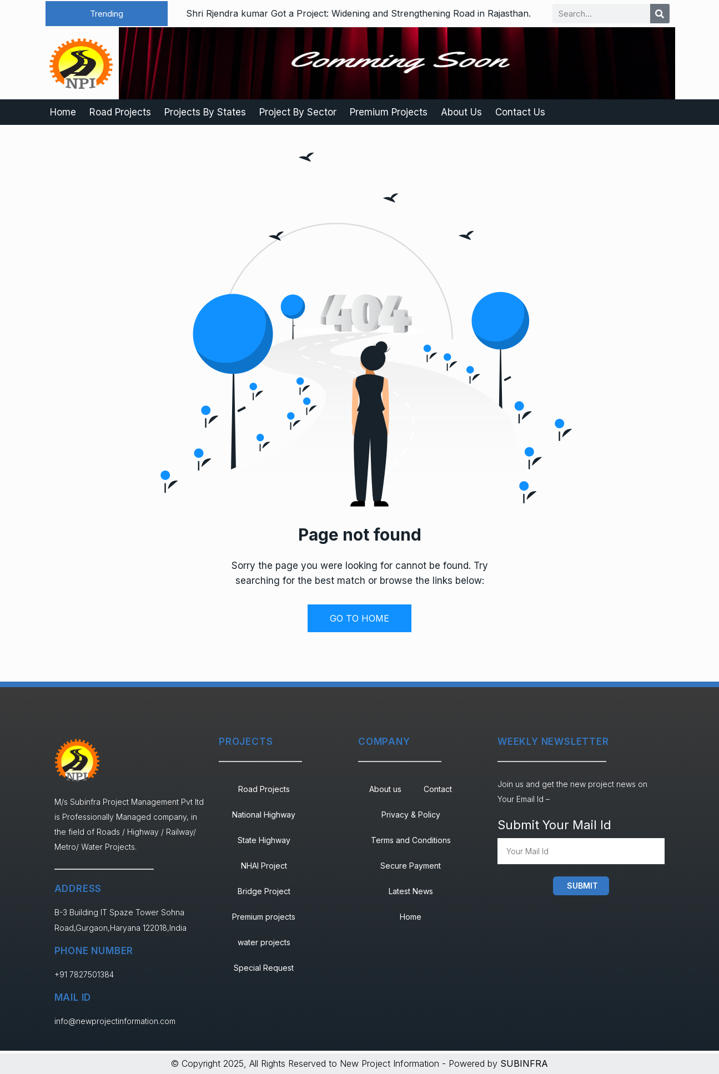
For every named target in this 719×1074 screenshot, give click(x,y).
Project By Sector (297, 112)
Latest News (411, 891)
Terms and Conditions (411, 840)
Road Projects (120, 112)
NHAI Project (264, 865)
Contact (438, 789)
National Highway (263, 814)
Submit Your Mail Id (554, 825)
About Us (461, 112)
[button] (107, 13)
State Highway (264, 840)
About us (385, 789)
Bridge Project (264, 891)
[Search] (660, 13)
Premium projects (263, 916)
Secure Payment (410, 865)
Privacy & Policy (410, 814)
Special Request (264, 967)
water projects (264, 942)
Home (63, 112)
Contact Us (520, 112)
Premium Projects (389, 112)
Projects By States (205, 112)
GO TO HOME (359, 618)
